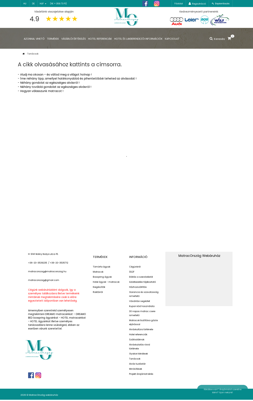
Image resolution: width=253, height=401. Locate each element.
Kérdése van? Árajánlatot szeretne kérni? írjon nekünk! (222, 391)
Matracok (98, 271)
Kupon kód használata (142, 306)
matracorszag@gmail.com (43, 280)
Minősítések (135, 368)
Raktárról (98, 292)
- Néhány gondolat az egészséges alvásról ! (49, 83)
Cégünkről (135, 266)
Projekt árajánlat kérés (141, 373)
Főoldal (178, 3)
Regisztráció (199, 3)
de (33, 3)
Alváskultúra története (141, 329)
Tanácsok (134, 358)
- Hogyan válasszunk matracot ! (40, 91)
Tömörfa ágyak (101, 266)
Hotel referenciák (138, 334)
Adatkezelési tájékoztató (142, 281)
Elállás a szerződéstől (141, 276)
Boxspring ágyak (102, 276)
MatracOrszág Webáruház (199, 256)
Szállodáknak (136, 339)
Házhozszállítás (138, 287)
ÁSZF (131, 271)
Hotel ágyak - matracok (106, 281)
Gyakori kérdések (138, 353)
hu (24, 3)
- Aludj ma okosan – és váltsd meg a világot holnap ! (55, 74)
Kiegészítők (99, 287)
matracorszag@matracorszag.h (46, 271)
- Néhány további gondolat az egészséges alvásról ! (54, 87)
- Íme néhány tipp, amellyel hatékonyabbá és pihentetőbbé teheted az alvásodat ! (77, 78)
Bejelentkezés (222, 3)
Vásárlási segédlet (139, 301)
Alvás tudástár (137, 363)
